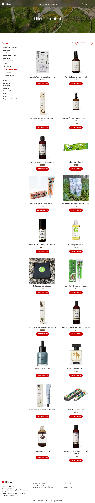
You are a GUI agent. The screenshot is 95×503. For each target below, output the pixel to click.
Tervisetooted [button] (7, 66)
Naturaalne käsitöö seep (42, 286)
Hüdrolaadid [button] (7, 58)
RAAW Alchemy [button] (10, 75)
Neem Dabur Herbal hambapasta (76, 286)
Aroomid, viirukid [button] (8, 61)
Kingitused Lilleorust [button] (10, 99)
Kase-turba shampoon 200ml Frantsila (76, 203)
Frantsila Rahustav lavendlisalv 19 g (42, 77)
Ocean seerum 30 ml (42, 368)
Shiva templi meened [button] (10, 47)
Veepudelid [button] (7, 91)
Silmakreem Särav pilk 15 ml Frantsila (42, 410)
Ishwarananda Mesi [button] (9, 55)
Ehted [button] (5, 80)
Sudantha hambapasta (76, 410)
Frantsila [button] (8, 73)
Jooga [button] (5, 63)
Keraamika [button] (6, 83)
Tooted (5, 43)
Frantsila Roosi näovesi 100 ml (76, 77)
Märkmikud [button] (6, 86)
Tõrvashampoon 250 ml (42, 451)
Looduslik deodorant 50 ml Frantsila (42, 245)
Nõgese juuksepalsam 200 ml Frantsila (76, 327)
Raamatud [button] (6, 50)
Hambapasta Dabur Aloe (76, 162)
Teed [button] (5, 53)
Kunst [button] (5, 96)
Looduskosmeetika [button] (10, 69)
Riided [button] (5, 94)
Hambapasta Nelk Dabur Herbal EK (42, 203)
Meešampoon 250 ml (76, 245)
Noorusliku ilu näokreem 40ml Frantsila (42, 327)
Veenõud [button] (6, 88)
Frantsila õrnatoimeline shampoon (42, 162)
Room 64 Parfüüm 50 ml (76, 368)
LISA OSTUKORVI (42, 83)
